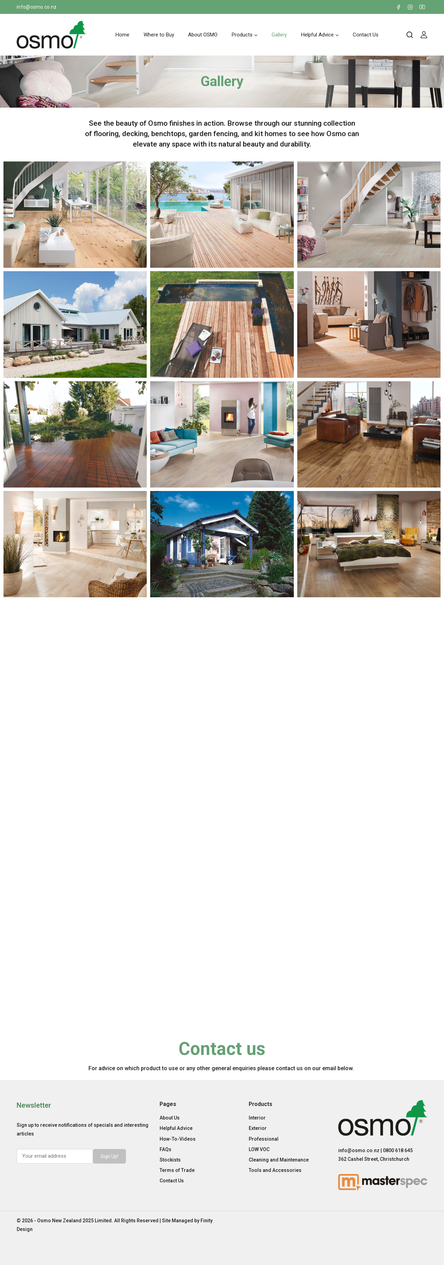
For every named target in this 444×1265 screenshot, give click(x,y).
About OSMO (202, 35)
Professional (264, 1139)
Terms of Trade (177, 1170)
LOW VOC (259, 1149)
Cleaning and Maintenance (279, 1160)
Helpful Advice (176, 1128)
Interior (257, 1118)
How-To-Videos (178, 1139)
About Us (170, 1118)
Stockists (170, 1160)
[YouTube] (422, 7)
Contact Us (365, 35)
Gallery (279, 35)
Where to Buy (159, 35)
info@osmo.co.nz (37, 7)
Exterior (258, 1128)
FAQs (165, 1149)
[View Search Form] (409, 35)
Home (122, 35)
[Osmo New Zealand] (51, 35)
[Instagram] (410, 7)
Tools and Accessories (275, 1170)
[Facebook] (398, 7)
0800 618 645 (398, 1150)
